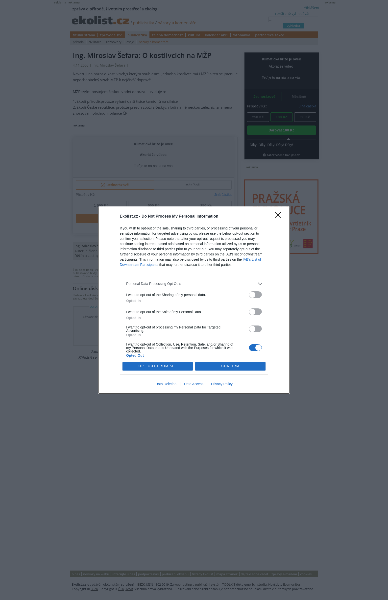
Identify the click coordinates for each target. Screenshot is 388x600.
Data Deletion (165, 384)
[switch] (255, 294)
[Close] (279, 216)
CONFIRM (230, 366)
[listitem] (194, 283)
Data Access (193, 384)
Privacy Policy (222, 384)
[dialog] (194, 300)
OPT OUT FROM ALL (157, 366)
